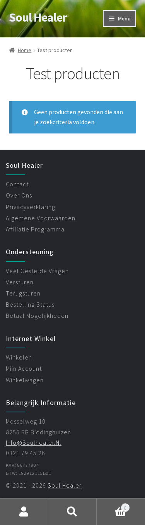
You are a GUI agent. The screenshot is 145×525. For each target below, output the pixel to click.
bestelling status (30, 304)
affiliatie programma (35, 229)
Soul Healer (38, 17)
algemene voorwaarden (40, 218)
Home (24, 50)
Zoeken (72, 512)
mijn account (24, 368)
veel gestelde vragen (37, 271)
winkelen (19, 357)
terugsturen (23, 293)
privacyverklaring (30, 207)
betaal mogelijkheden (37, 315)
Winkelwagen (113, 506)
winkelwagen (25, 380)
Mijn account (24, 512)
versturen (20, 282)
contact (17, 184)
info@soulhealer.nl (33, 442)
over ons (19, 195)
